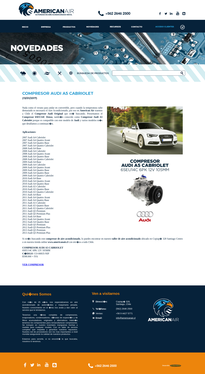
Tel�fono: (101, 309)
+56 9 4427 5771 (124, 313)
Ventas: (99, 313)
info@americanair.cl (126, 318)
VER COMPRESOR (33, 264)
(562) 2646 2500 (124, 309)
